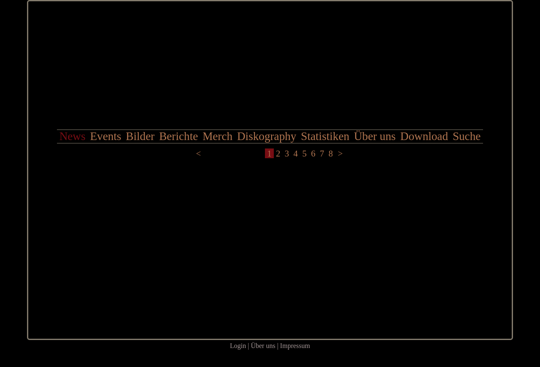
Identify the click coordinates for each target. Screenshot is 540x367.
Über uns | (265, 345)
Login (238, 345)
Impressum (295, 345)
